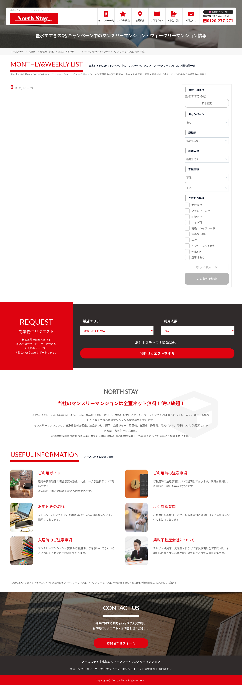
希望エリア (91, 320)
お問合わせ (191, 20)
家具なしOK (199, 234)
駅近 (194, 240)
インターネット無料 (203, 246)
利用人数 (170, 320)
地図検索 (139, 20)
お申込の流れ (174, 20)
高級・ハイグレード (203, 228)
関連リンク (77, 668)
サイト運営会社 (145, 668)
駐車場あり (198, 257)
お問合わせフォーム (121, 643)
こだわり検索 (123, 20)
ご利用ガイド (157, 20)
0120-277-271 (220, 20)
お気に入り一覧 (219, 12)
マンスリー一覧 (106, 20)
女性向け (197, 205)
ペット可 (197, 222)
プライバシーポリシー (119, 668)
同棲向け (197, 216)
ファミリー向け (201, 211)
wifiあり (196, 251)
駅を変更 (207, 103)
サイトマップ (95, 668)
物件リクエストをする (157, 353)
